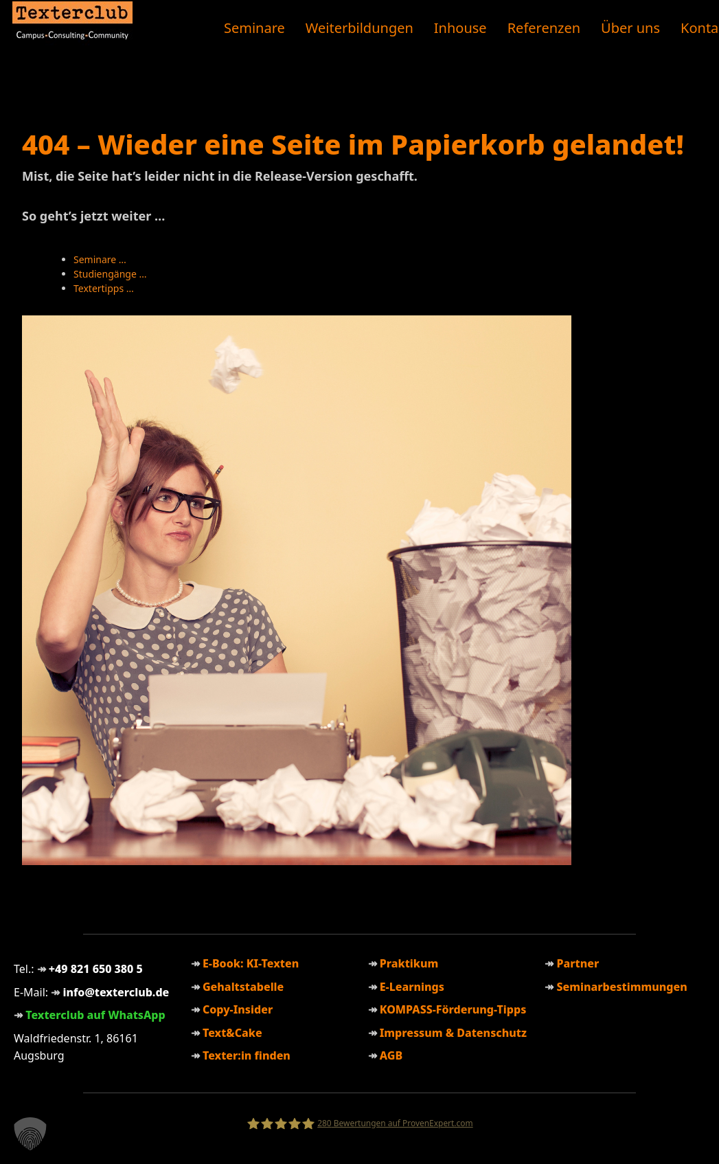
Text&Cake (232, 1032)
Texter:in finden (246, 1055)
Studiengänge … (110, 273)
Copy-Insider (238, 1009)
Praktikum (409, 963)
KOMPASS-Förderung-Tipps (453, 1009)
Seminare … (99, 259)
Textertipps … (103, 288)
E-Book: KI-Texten (251, 963)
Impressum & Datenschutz (453, 1032)
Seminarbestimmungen (621, 986)
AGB (391, 1055)
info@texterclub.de (115, 992)
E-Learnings (412, 986)
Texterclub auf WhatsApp (95, 1014)
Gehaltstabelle (243, 986)
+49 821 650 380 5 (96, 968)
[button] (30, 1134)
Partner (577, 963)
